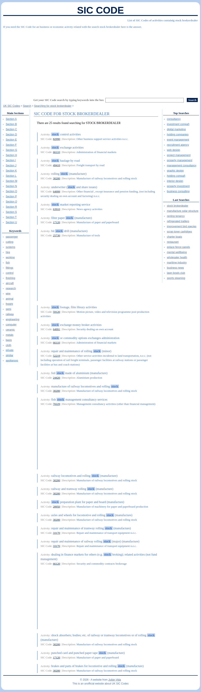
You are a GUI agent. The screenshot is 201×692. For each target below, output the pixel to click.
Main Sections (15, 113)
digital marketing (176, 129)
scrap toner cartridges (179, 231)
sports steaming (176, 278)
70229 (56, 404)
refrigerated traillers (178, 221)
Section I (11, 160)
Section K (11, 170)
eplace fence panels (178, 247)
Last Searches (181, 199)
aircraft (10, 283)
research (11, 288)
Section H (11, 155)
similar (9, 355)
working (10, 257)
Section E (11, 139)
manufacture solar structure (182, 210)
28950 (56, 506)
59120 (56, 311)
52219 (56, 355)
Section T (11, 217)
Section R (11, 206)
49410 (56, 165)
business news (175, 267)
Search (27, 105)
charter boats (174, 236)
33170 (56, 532)
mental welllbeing (177, 252)
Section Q (11, 201)
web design (173, 150)
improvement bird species (181, 226)
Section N (11, 186)
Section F (11, 144)
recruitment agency (178, 144)
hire (8, 252)
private (10, 350)
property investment (178, 186)
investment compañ (178, 124)
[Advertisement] (100, 61)
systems (10, 247)
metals (9, 334)
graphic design (175, 170)
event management (178, 139)
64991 (56, 329)
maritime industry (177, 262)
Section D (11, 134)
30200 (56, 178)
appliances (12, 360)
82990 (56, 139)
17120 (56, 222)
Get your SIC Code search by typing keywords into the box (68, 100)
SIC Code (100, 10)
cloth (8, 345)
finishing (10, 278)
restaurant (173, 241)
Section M (11, 181)
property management (179, 160)
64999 (56, 191)
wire (8, 293)
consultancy (174, 119)
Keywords (15, 230)
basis (9, 340)
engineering (12, 319)
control (10, 272)
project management (178, 155)
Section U (11, 222)
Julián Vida (114, 679)
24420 (56, 377)
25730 (56, 235)
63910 (56, 209)
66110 (56, 152)
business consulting (178, 191)
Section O (11, 191)
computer (11, 324)
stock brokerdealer (177, 205)
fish (8, 262)
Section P (11, 196)
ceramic (10, 329)
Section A (11, 119)
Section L (11, 175)
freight (9, 303)
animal (9, 298)
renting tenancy (176, 216)
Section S (11, 212)
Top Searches (181, 113)
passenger (12, 236)
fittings (9, 267)
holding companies (178, 134)
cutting (9, 241)
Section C (11, 129)
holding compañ (176, 175)
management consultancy (181, 165)
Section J (11, 165)
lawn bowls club (176, 272)
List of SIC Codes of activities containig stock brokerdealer (162, 20)
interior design (175, 181)
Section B (11, 124)
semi (8, 309)
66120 (56, 563)
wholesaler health (177, 257)
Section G (11, 150)
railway (10, 314)
